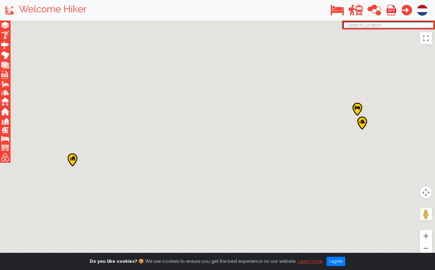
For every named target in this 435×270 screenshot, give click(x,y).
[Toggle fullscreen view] (426, 38)
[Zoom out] (426, 248)
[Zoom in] (426, 236)
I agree (336, 262)
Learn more (310, 262)
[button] (337, 10)
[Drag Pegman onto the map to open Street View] (426, 214)
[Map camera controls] (426, 193)
